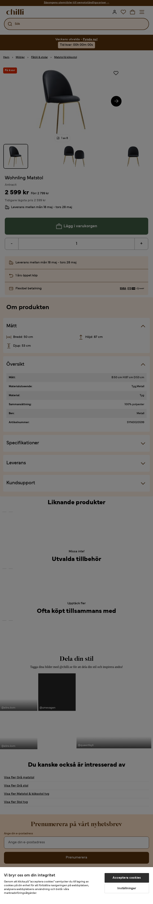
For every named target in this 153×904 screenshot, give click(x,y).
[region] (76, 885)
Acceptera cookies (127, 877)
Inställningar (126, 888)
